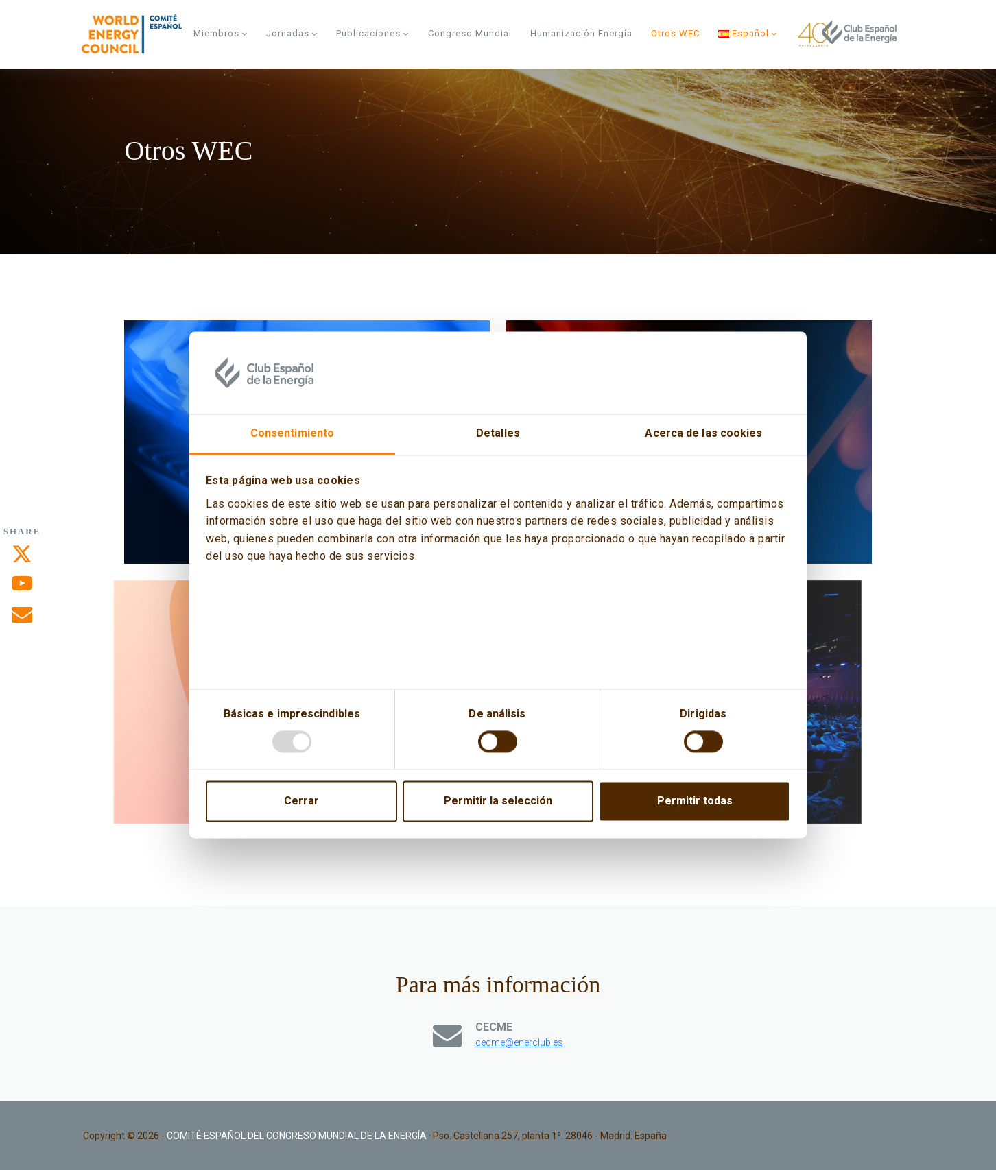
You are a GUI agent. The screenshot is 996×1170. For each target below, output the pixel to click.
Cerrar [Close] (301, 801)
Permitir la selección (498, 801)
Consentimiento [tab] (292, 433)
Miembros (220, 33)
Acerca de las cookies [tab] (703, 433)
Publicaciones (372, 33)
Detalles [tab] (498, 433)
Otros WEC (675, 33)
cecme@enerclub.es (519, 1042)
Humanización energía (581, 33)
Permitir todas (695, 801)
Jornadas (292, 33)
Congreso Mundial (470, 33)
